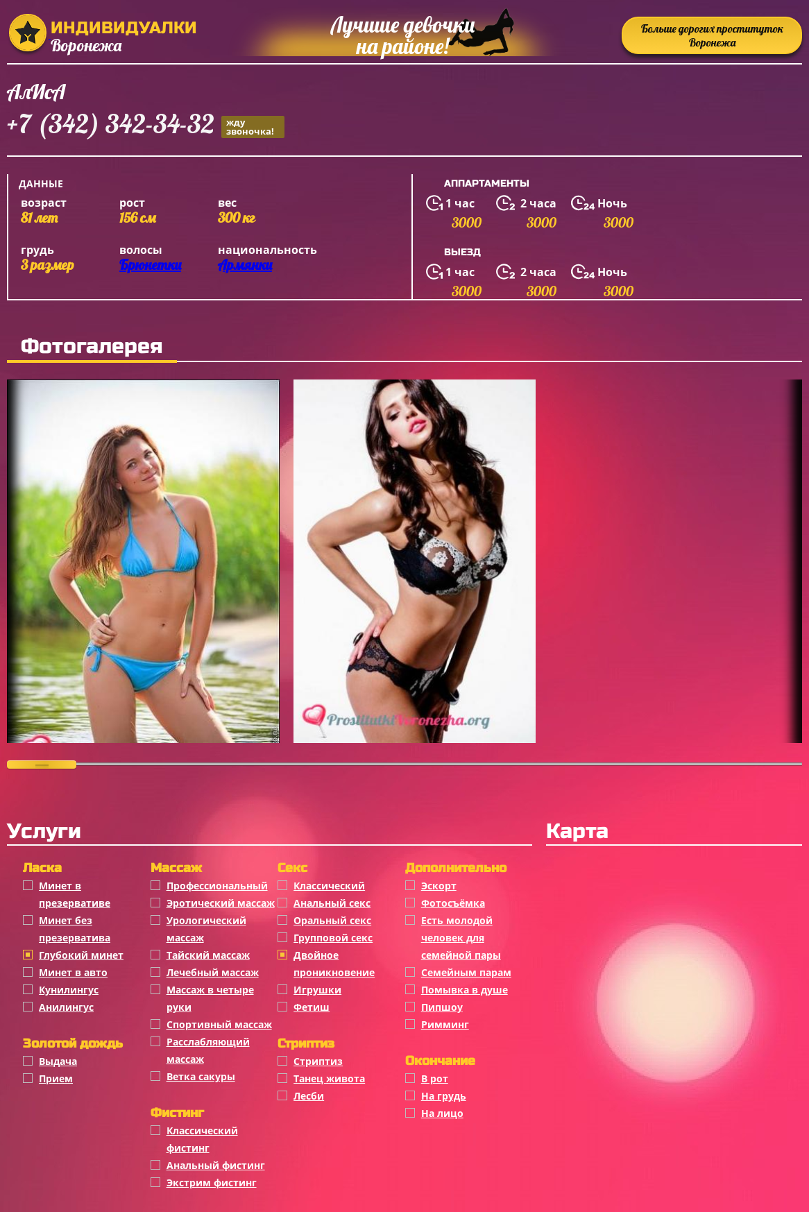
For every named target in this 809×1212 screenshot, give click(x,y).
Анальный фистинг (216, 1165)
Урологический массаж (206, 929)
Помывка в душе (464, 989)
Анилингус (66, 1007)
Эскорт (439, 885)
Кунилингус (69, 989)
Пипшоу (442, 1007)
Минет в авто (73, 972)
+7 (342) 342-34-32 (145, 126)
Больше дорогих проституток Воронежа (712, 35)
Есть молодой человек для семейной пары (461, 938)
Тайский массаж (208, 955)
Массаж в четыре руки (210, 998)
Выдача (58, 1061)
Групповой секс (333, 937)
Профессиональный (217, 885)
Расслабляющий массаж (208, 1050)
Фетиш (311, 1007)
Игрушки (317, 989)
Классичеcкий (329, 885)
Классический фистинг (202, 1139)
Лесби (308, 1095)
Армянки (245, 264)
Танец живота (329, 1078)
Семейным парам (466, 972)
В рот (434, 1078)
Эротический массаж (221, 903)
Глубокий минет (81, 955)
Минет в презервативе (74, 894)
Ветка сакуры (201, 1076)
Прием (56, 1078)
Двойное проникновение (334, 963)
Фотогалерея (92, 346)
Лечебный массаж (213, 972)
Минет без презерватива (74, 929)
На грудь (443, 1095)
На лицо (442, 1113)
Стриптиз (318, 1061)
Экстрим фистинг (212, 1182)
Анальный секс (332, 903)
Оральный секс (332, 920)
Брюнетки (150, 264)
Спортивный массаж (219, 1024)
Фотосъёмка (453, 903)
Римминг (445, 1024)
